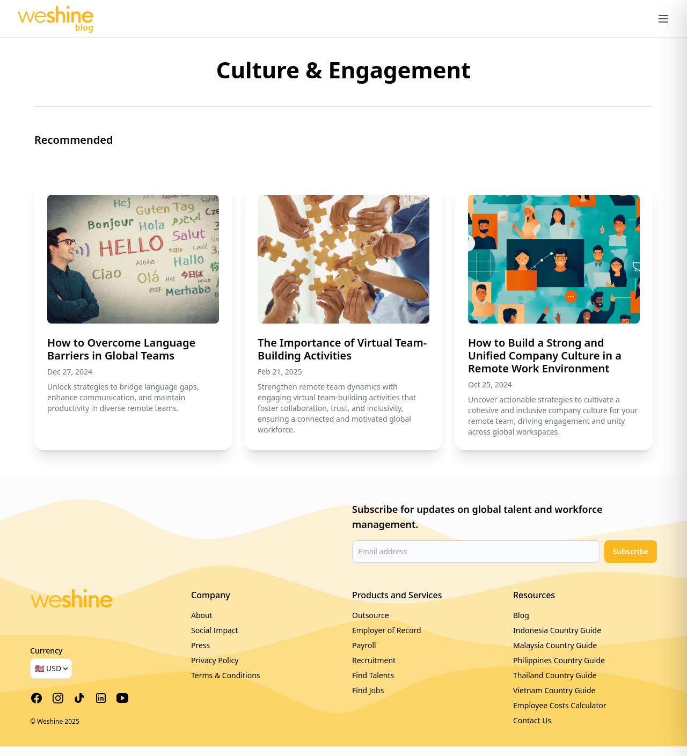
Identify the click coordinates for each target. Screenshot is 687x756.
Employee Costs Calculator (559, 705)
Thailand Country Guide (554, 675)
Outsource (370, 615)
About (202, 615)
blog (84, 27)
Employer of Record (386, 630)
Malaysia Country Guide (555, 645)
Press (200, 645)
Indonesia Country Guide (557, 630)
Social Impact (214, 630)
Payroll (364, 645)
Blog (521, 615)
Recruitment (374, 660)
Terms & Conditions (225, 675)
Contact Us (532, 720)
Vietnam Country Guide (554, 690)
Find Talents (373, 675)
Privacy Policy (214, 660)
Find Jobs (368, 690)
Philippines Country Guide (559, 660)
